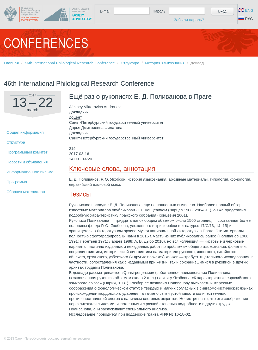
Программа (17, 182)
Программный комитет (27, 152)
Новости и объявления (27, 162)
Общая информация (25, 132)
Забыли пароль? (189, 19)
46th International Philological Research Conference (70, 63)
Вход (222, 11)
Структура (130, 63)
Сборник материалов (26, 191)
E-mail (105, 11)
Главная (11, 63)
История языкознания (165, 63)
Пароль (159, 11)
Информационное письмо (30, 172)
